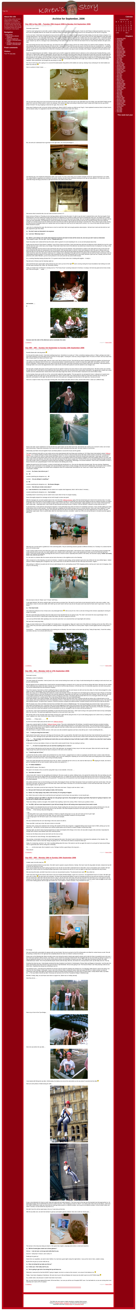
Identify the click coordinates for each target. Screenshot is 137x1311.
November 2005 (121, 101)
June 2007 (119, 75)
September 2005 (121, 104)
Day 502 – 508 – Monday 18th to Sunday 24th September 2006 (50, 858)
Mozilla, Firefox (59, 1303)
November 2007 (121, 68)
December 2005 (121, 100)
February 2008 (120, 63)
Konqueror (66, 1303)
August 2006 (120, 89)
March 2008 (120, 62)
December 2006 (121, 83)
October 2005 (120, 103)
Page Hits (6, 53)
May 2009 (119, 44)
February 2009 (120, 48)
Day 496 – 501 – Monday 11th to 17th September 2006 (47, 671)
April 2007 (119, 78)
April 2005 (119, 111)
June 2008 (119, 59)
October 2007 (120, 69)
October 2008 (120, 54)
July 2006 (119, 90)
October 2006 (120, 86)
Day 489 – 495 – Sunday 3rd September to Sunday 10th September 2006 (54, 348)
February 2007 (120, 80)
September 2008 (121, 55)
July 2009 (119, 41)
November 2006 (121, 85)
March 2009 (120, 47)
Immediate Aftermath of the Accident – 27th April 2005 (14, 43)
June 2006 (119, 92)
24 (131, 29)
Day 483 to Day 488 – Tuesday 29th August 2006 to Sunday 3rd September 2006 (58, 24)
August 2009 (120, 40)
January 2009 (120, 49)
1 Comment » (28, 342)
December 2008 (121, 51)
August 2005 (120, 106)
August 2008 (120, 56)
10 (131, 25)
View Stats (12, 53)
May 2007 (119, 76)
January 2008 (120, 65)
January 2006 (120, 99)
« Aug (117, 32)
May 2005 (119, 110)
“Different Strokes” (68, 500)
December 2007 (121, 66)
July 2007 (119, 73)
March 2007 (120, 79)
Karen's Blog (108, 342)
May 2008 (119, 61)
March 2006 (120, 96)
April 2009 (119, 45)
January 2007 (120, 82)
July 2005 (119, 107)
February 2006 (120, 97)
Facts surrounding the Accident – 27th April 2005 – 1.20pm (14, 40)
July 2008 (119, 58)
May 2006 (119, 93)
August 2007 (120, 72)
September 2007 (121, 70)
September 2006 (121, 87)
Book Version (8, 34)
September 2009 (121, 38)
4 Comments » (28, 852)
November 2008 (121, 52)
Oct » (127, 32)
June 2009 (119, 42)
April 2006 (119, 94)
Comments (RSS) (79, 1304)
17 (131, 27)
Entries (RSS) (69, 1304)
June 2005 (119, 109)
